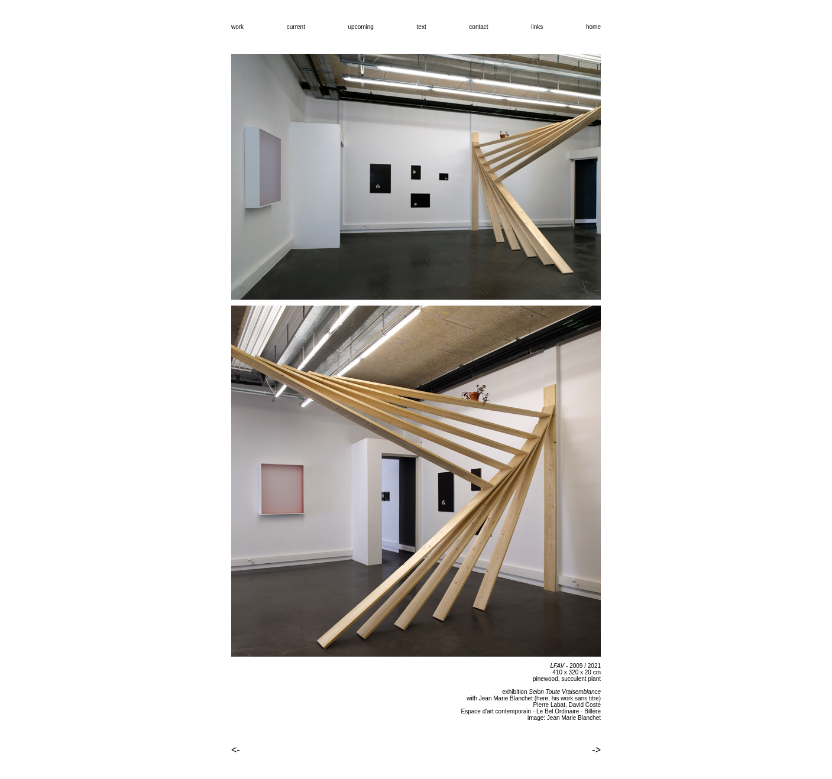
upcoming (361, 27)
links (537, 27)
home (593, 27)
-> (596, 750)
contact (478, 27)
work (237, 27)
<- (235, 750)
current (296, 27)
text (421, 27)
